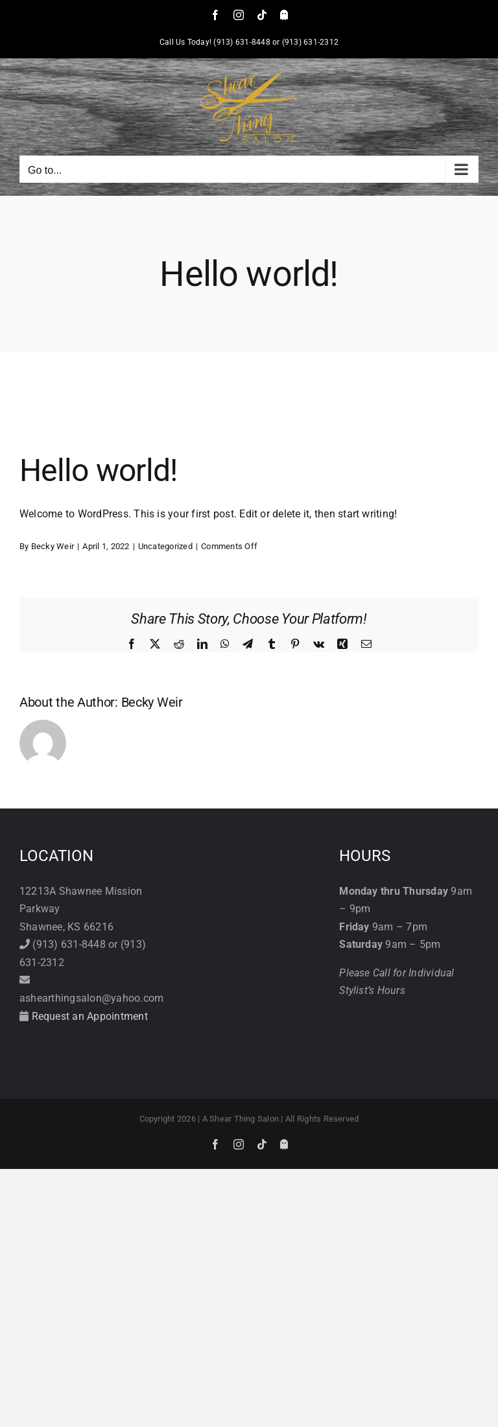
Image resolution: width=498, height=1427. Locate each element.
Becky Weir (52, 546)
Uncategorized (165, 546)
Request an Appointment (90, 1016)
